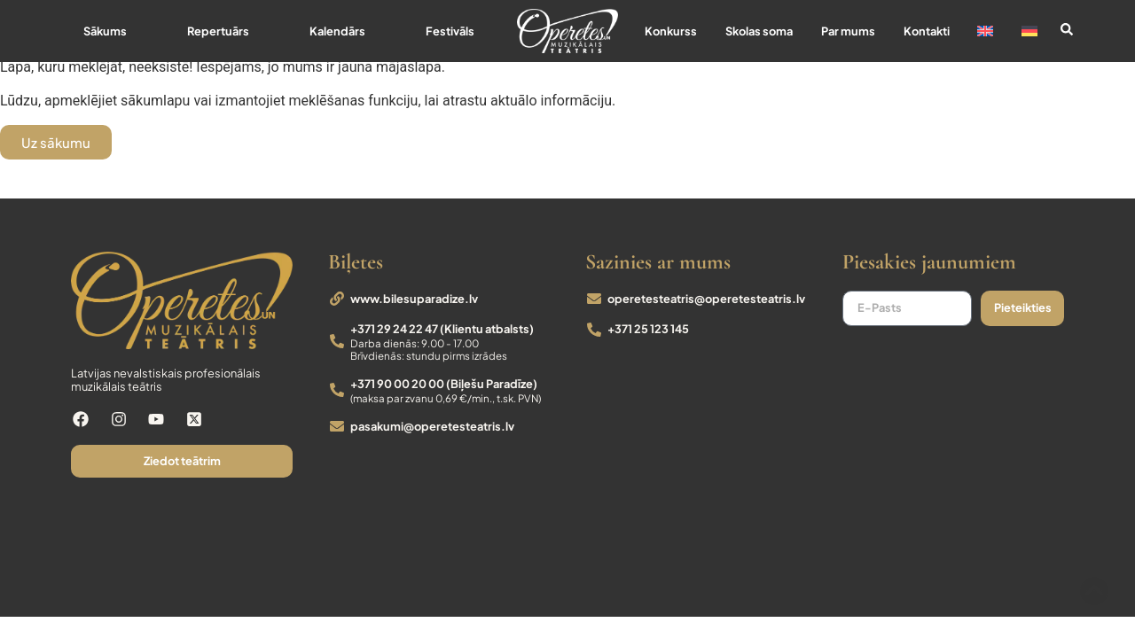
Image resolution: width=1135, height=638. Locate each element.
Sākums (105, 31)
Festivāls (450, 31)
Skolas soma (759, 31)
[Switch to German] (1029, 31)
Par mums (848, 31)
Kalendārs (337, 31)
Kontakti (927, 31)
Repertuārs (218, 31)
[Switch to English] (986, 31)
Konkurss (671, 31)
